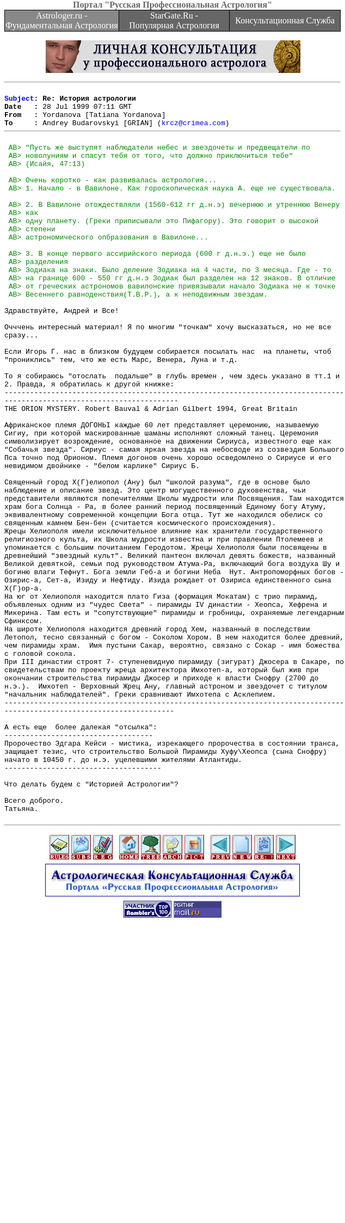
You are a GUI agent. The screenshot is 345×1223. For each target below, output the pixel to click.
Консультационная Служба (285, 20)
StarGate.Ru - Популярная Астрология (174, 20)
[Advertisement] (174, 1147)
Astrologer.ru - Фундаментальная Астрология (61, 20)
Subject (19, 101)
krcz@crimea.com (193, 131)
